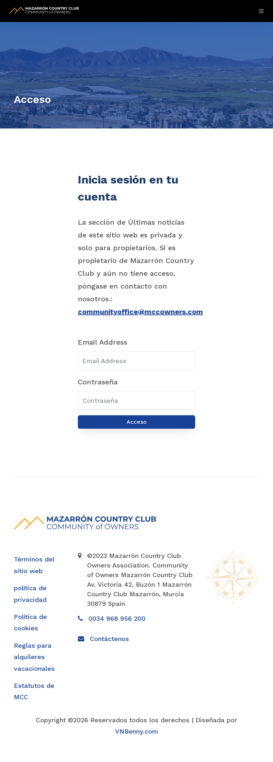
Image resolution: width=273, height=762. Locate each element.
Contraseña (98, 382)
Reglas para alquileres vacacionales (34, 657)
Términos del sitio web (34, 564)
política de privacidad (30, 593)
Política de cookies (30, 622)
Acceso (137, 421)
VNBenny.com (136, 731)
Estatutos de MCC (34, 691)
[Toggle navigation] (259, 11)
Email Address (102, 342)
